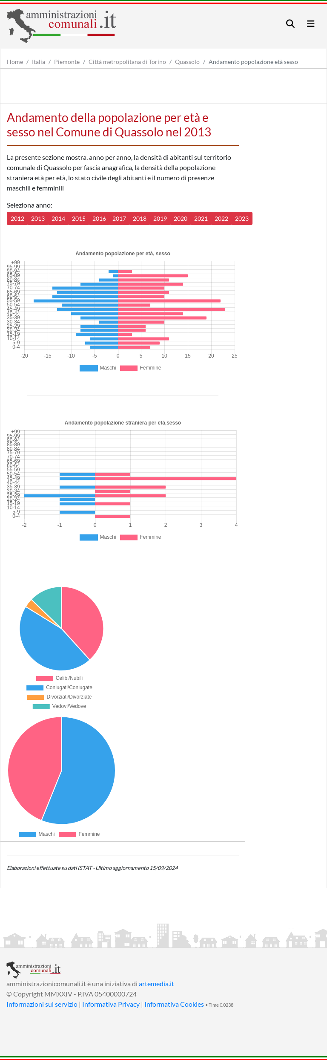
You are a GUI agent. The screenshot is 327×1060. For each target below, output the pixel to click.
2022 (221, 218)
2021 (201, 218)
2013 (38, 218)
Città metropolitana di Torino (127, 61)
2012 (17, 218)
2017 (119, 218)
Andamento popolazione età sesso (253, 61)
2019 (160, 218)
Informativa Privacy (111, 1004)
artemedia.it (156, 983)
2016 (99, 218)
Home (15, 61)
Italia (38, 61)
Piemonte (67, 61)
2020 (180, 218)
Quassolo (187, 61)
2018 (139, 218)
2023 (242, 218)
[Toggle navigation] (290, 23)
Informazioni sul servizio (41, 1004)
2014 (58, 218)
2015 (79, 218)
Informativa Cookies (174, 1004)
